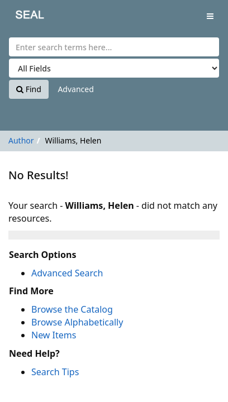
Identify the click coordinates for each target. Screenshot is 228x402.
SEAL (22, 17)
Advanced (75, 89)
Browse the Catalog (72, 309)
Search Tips (55, 372)
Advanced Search (67, 273)
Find (28, 89)
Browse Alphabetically (77, 322)
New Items (53, 335)
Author (21, 140)
